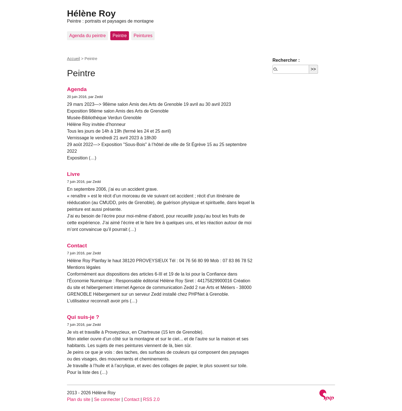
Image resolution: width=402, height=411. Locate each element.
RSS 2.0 (151, 399)
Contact (77, 245)
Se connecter (107, 399)
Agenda (77, 89)
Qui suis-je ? (83, 317)
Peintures (142, 35)
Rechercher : (286, 60)
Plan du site (78, 399)
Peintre (120, 35)
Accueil (73, 58)
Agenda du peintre (87, 35)
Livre (73, 174)
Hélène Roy (91, 13)
